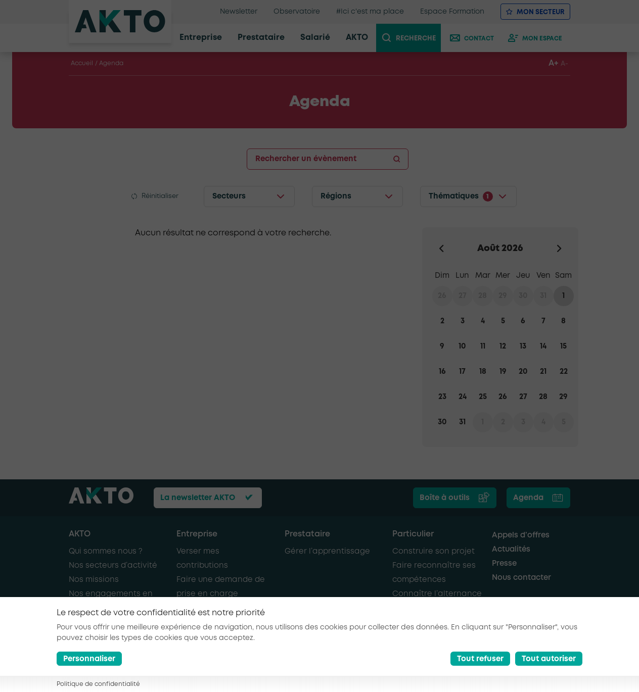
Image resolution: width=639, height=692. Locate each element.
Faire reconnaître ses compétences (434, 572)
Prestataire (307, 534)
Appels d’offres (521, 535)
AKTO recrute (93, 622)
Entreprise (196, 534)
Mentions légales (225, 669)
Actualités (511, 549)
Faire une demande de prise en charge (220, 587)
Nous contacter (521, 577)
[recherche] (413, 38)
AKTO (79, 534)
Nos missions (94, 579)
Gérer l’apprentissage (327, 551)
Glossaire (166, 678)
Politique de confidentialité (309, 669)
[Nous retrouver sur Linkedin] (540, 670)
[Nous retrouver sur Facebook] (517, 670)
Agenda (528, 498)
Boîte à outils (445, 498)
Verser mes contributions (202, 558)
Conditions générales (104, 678)
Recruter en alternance (222, 608)
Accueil (82, 63)
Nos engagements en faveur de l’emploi (111, 601)
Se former (411, 608)
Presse (504, 563)
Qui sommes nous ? (106, 551)
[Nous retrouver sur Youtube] (563, 670)
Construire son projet (433, 551)
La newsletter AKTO (197, 498)
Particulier (413, 534)
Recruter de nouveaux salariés (219, 629)
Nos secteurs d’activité (113, 565)
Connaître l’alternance (437, 594)
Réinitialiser (160, 196)
